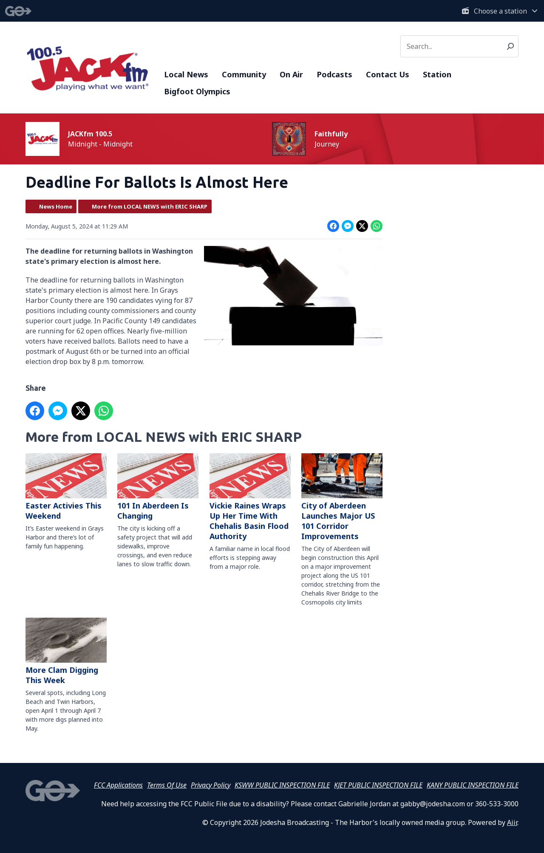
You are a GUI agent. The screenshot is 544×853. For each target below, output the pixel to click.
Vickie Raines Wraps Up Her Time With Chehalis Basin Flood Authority (250, 497)
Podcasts (334, 74)
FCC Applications (118, 785)
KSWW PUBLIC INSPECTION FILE (282, 785)
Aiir (512, 822)
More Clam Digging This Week (66, 651)
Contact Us (387, 74)
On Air (291, 74)
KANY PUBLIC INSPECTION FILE (472, 785)
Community (244, 74)
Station (437, 74)
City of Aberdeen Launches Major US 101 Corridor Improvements (341, 497)
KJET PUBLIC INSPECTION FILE (378, 785)
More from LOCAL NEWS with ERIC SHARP (149, 206)
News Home (55, 206)
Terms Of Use (167, 785)
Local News (186, 74)
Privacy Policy (210, 785)
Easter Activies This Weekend (66, 487)
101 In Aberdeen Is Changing (157, 487)
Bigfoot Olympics (197, 91)
